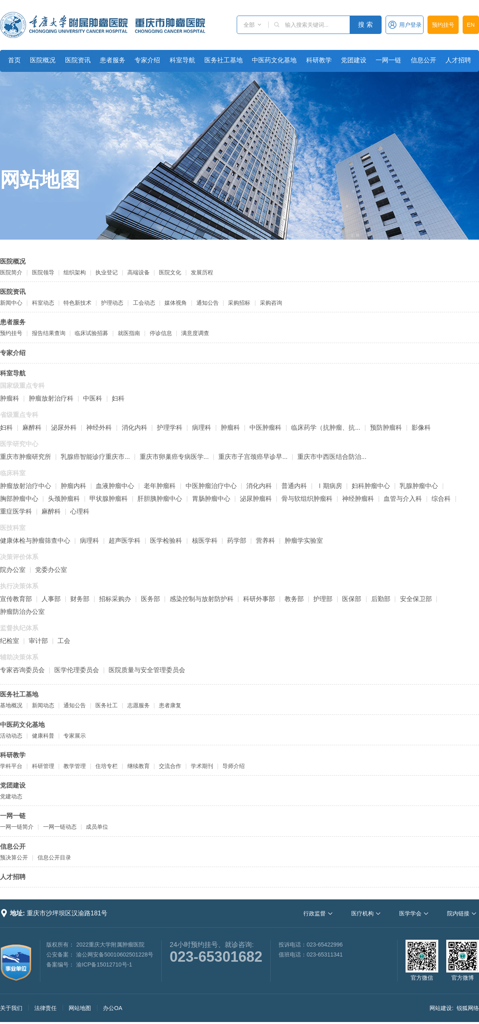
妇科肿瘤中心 (371, 485)
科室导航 (182, 60)
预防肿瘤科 (386, 427)
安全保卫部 (416, 598)
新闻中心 (11, 303)
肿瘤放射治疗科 (51, 398)
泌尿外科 (64, 427)
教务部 (294, 598)
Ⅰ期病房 (329, 485)
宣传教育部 (16, 598)
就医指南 (129, 333)
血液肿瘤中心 (115, 485)
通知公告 (207, 303)
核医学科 (205, 540)
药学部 (236, 540)
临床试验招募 (91, 333)
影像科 (421, 427)
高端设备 (138, 272)
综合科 (441, 498)
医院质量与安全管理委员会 (147, 670)
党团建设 (353, 60)
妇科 (118, 398)
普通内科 (294, 485)
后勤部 (380, 598)
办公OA (112, 1008)
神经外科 (99, 427)
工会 (63, 640)
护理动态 (112, 303)
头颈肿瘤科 (64, 498)
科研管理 (43, 766)
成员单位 (97, 827)
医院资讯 (78, 60)
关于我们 (11, 1008)
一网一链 (388, 60)
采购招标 (239, 303)
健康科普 (43, 735)
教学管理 (74, 766)
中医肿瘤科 (265, 427)
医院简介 (11, 272)
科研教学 (319, 60)
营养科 (265, 540)
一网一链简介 (17, 827)
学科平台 (11, 766)
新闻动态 (43, 705)
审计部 (38, 640)
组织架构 (74, 272)
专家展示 (74, 735)
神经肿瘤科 (358, 498)
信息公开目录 (54, 857)
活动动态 (11, 735)
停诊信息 (161, 333)
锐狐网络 (468, 1008)
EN (471, 25)
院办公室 (13, 569)
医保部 (351, 598)
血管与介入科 (403, 498)
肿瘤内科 (73, 485)
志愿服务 (138, 705)
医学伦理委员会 (76, 670)
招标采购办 (115, 598)
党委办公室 (51, 569)
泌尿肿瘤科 (256, 498)
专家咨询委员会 (22, 670)
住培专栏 (106, 766)
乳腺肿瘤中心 (419, 485)
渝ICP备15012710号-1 (104, 964)
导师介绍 (233, 766)
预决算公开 (14, 857)
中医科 (92, 398)
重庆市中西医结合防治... (331, 456)
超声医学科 (125, 540)
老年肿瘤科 (160, 485)
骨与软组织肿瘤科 (307, 498)
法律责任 (45, 1008)
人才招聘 (458, 60)
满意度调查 (195, 333)
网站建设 (441, 1008)
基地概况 (11, 705)
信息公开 (423, 60)
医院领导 (43, 272)
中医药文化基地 (274, 60)
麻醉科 (32, 427)
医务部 (150, 598)
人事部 (51, 598)
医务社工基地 (223, 60)
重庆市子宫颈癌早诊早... (252, 456)
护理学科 (169, 427)
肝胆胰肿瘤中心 (159, 498)
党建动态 (11, 796)
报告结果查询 (48, 333)
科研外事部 (259, 598)
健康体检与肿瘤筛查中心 (35, 540)
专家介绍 (147, 60)
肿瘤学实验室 (304, 540)
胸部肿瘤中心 (19, 498)
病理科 (201, 427)
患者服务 (112, 60)
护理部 (323, 598)
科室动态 (43, 303)
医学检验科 (166, 540)
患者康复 (170, 705)
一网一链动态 (60, 827)
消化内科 (134, 427)
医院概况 (42, 60)
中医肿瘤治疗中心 (211, 485)
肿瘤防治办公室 (22, 611)
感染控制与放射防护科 (202, 598)
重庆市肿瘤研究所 (25, 456)
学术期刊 (202, 766)
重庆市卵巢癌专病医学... (174, 456)
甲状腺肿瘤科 (108, 498)
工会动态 (144, 303)
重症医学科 (16, 511)
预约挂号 (443, 25)
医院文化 (170, 272)
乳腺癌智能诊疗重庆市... (95, 456)
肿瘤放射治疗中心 (25, 485)
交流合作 (170, 766)
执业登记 (106, 272)
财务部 (79, 598)
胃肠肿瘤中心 (211, 498)
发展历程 (202, 272)
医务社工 (106, 705)
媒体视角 (175, 303)
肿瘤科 (9, 398)
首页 (14, 60)
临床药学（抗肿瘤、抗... (325, 427)
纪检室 (9, 640)
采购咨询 (271, 303)
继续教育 (138, 766)
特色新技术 (77, 303)
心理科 (79, 511)
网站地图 (40, 180)
